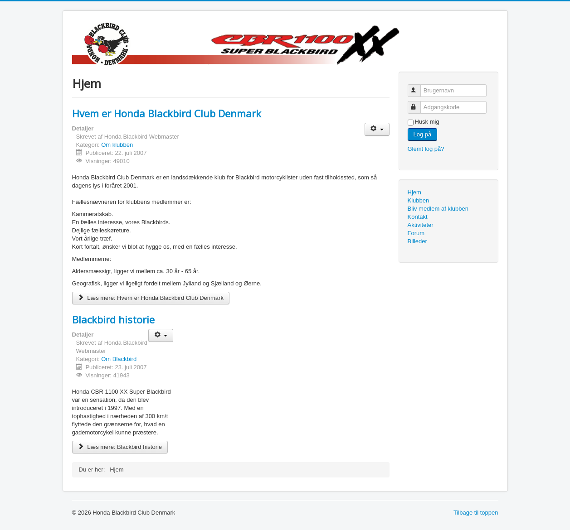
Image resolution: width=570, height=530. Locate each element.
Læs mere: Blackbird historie (120, 446)
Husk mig (427, 121)
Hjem (414, 192)
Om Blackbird (118, 359)
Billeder (417, 241)
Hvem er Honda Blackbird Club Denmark (166, 113)
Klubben (418, 200)
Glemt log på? (426, 148)
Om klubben (117, 144)
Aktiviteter (421, 225)
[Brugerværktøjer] (377, 129)
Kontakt (418, 216)
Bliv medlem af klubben (438, 208)
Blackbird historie (113, 319)
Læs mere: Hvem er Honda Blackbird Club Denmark (151, 297)
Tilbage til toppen (475, 512)
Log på (423, 134)
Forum (416, 233)
